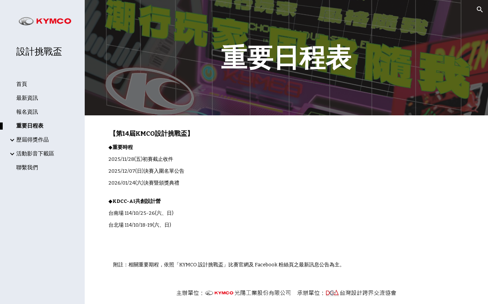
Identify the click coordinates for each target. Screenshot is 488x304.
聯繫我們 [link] (27, 167)
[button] (480, 9)
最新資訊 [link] (27, 98)
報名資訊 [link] (27, 112)
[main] (286, 58)
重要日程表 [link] (29, 125)
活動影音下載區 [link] (35, 153)
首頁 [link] (21, 84)
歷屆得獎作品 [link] (32, 139)
